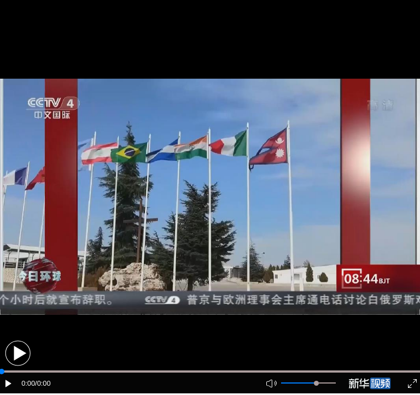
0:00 (28, 383)
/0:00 (42, 383)
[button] (18, 353)
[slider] (316, 383)
